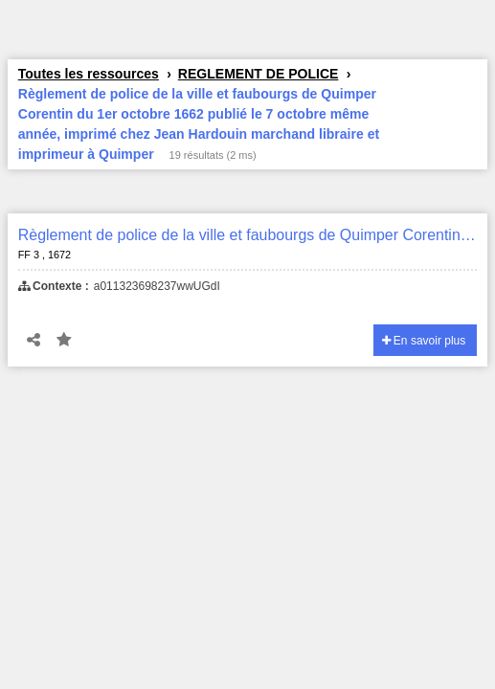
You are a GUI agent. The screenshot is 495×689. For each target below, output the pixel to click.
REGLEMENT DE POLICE (258, 73)
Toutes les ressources (88, 73)
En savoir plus (424, 340)
